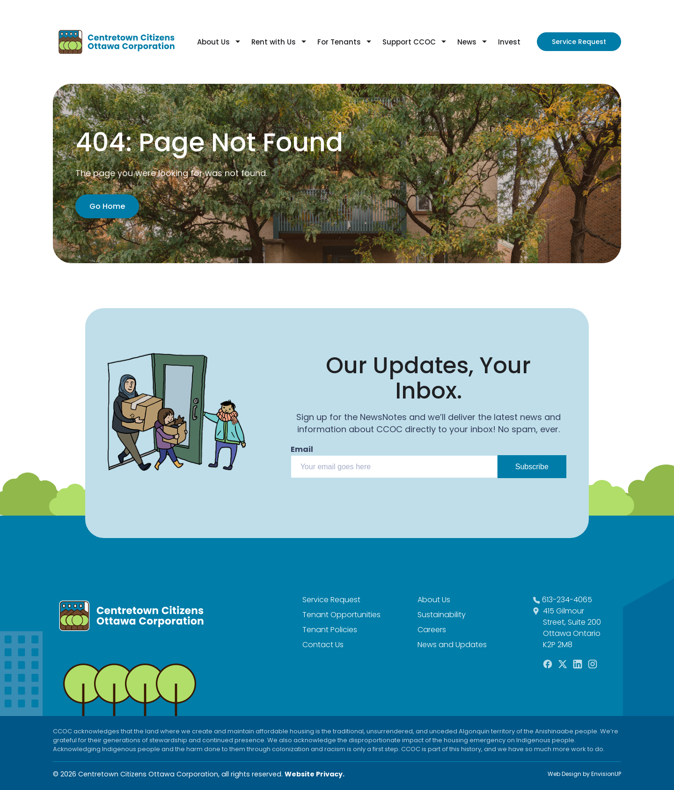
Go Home (107, 206)
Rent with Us (273, 42)
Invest (509, 42)
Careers (432, 629)
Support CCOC (409, 42)
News (466, 42)
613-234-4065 (567, 599)
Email (302, 449)
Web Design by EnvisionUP (584, 774)
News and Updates (452, 644)
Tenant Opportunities (341, 614)
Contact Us (323, 644)
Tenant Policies (329, 629)
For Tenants (339, 42)
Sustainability (442, 614)
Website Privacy (314, 774)
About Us (213, 42)
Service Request (579, 41)
